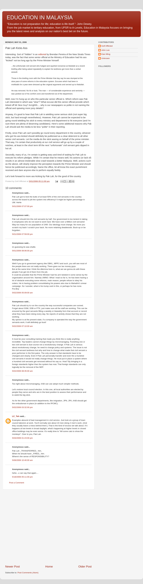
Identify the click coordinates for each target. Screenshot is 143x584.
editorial (42, 54)
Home (49, 566)
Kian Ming (105, 54)
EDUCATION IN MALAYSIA (40, 17)
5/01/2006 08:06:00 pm (22, 251)
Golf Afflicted (107, 46)
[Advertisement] (33, 527)
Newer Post (12, 566)
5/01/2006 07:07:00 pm (22, 206)
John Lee (105, 50)
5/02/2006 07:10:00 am (22, 326)
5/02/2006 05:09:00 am (22, 293)
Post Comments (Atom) (28, 572)
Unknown (105, 58)
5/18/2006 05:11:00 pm (22, 477)
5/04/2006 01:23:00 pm (22, 438)
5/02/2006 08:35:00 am (22, 371)
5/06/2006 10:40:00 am (22, 460)
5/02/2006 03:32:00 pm (22, 407)
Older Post (85, 566)
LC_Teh (15, 416)
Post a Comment (16, 483)
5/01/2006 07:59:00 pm (22, 234)
